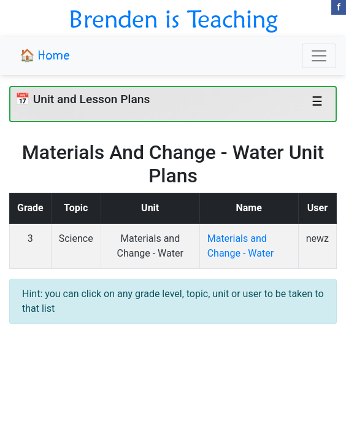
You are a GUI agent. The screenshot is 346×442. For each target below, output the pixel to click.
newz (317, 238)
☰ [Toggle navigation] (317, 101)
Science (76, 238)
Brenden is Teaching (173, 18)
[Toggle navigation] (319, 56)
